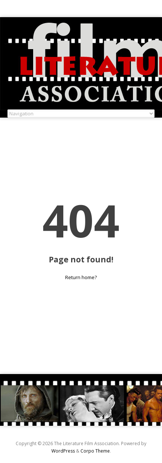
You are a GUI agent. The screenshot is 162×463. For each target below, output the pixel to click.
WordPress (63, 451)
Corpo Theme (95, 451)
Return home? (81, 277)
